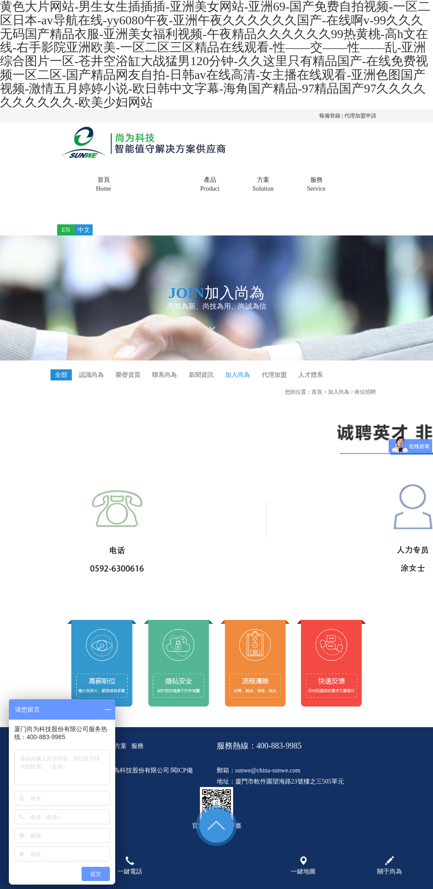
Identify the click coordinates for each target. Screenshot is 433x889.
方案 (263, 184)
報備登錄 (329, 116)
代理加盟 (274, 375)
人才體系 (310, 375)
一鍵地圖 (303, 865)
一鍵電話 (129, 865)
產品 (210, 184)
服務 (316, 184)
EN (66, 230)
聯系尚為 (164, 375)
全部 (61, 375)
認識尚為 (91, 375)
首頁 (103, 184)
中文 (84, 230)
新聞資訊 (201, 375)
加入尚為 (237, 375)
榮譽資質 (128, 375)
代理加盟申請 (360, 116)
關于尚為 (156, 184)
